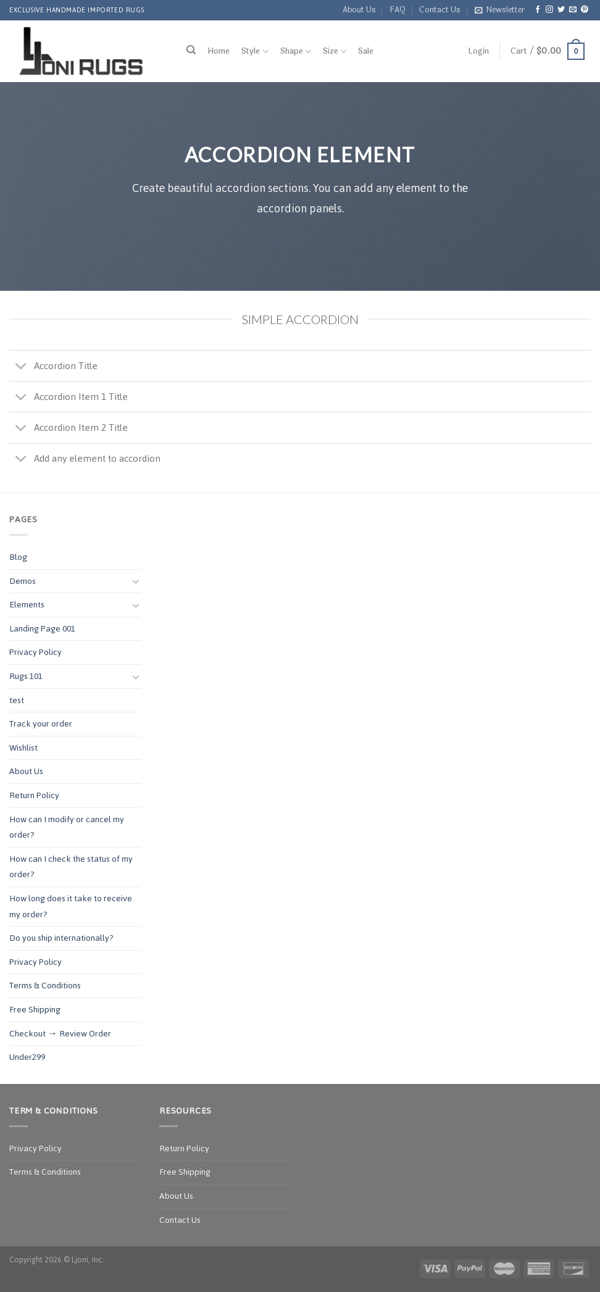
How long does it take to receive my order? (70, 906)
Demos (22, 581)
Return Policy (34, 795)
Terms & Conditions (45, 985)
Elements (26, 604)
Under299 (27, 1057)
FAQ (398, 10)
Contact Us (439, 10)
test (16, 700)
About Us (359, 10)
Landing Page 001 (42, 628)
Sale (365, 51)
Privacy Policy (35, 652)
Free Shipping (34, 1009)
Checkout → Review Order (60, 1033)
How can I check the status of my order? (71, 867)
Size (334, 51)
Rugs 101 (26, 676)
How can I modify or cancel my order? (66, 827)
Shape (295, 51)
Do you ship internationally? (61, 938)
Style (254, 51)
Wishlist (23, 748)
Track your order (40, 723)
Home (218, 51)
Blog (18, 557)
